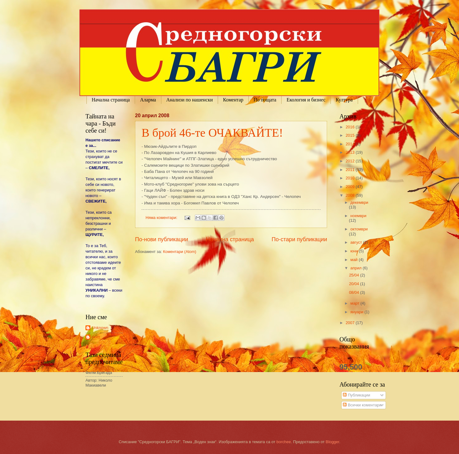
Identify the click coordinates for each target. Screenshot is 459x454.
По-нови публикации (161, 239)
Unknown (100, 327)
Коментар (233, 99)
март (355, 303)
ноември (358, 215)
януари (357, 312)
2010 (351, 178)
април (356, 268)
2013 (351, 152)
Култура (344, 99)
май (354, 259)
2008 (351, 195)
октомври (359, 229)
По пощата (265, 99)
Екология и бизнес (306, 99)
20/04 (354, 283)
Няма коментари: (162, 217)
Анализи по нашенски (189, 99)
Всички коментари (362, 405)
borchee (284, 441)
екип (96, 337)
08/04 (354, 292)
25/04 (354, 275)
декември (359, 202)
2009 (351, 186)
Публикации (356, 395)
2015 (351, 135)
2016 (351, 127)
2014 (351, 144)
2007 (351, 322)
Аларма (148, 99)
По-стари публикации (299, 239)
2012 (351, 161)
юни (354, 251)
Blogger (332, 441)
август (356, 242)
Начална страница (111, 99)
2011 (351, 169)
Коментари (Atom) (179, 251)
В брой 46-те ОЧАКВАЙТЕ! (212, 132)
